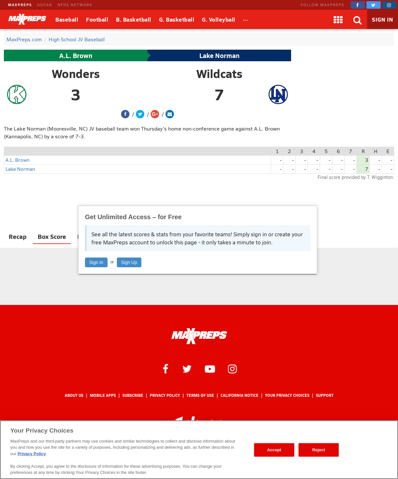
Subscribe (132, 395)
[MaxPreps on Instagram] (389, 5)
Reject (318, 449)
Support (325, 395)
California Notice (240, 395)
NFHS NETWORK (75, 4)
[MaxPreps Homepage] (199, 336)
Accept (274, 449)
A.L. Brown (75, 55)
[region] (199, 449)
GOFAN (44, 4)
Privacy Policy (165, 395)
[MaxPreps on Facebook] (358, 5)
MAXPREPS (20, 4)
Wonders (76, 73)
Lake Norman (219, 55)
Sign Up (129, 262)
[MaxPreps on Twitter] (373, 5)
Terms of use (200, 395)
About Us (74, 395)
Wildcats (219, 73)
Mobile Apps (103, 395)
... (246, 18)
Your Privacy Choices (287, 395)
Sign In (96, 262)
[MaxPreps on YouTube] (210, 368)
